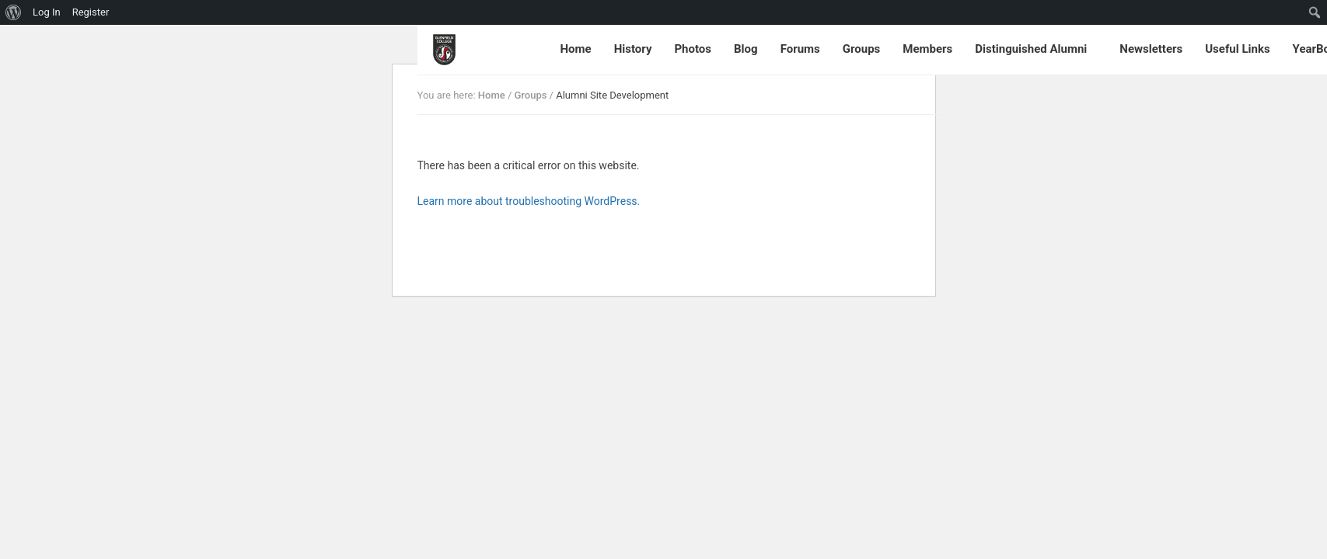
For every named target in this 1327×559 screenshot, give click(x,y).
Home (576, 49)
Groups (862, 49)
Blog (746, 49)
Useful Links (1237, 49)
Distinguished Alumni (1031, 49)
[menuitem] (13, 12)
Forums (800, 49)
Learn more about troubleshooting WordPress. (529, 201)
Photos (692, 49)
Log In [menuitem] (47, 12)
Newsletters (1150, 49)
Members (927, 49)
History (633, 49)
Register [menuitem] (91, 12)
